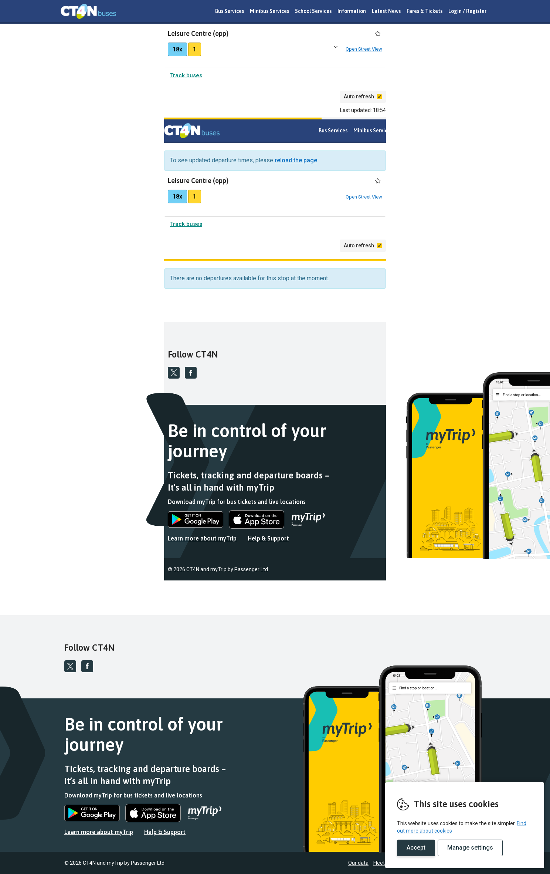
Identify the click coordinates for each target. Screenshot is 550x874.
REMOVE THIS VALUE (88, 11)
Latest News (386, 11)
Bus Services (229, 11)
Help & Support (268, 539)
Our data (462, 571)
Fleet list (486, 571)
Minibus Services (269, 11)
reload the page (296, 161)
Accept (416, 847)
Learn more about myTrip (202, 539)
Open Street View (364, 49)
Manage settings (470, 847)
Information (351, 11)
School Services (313, 11)
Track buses (186, 77)
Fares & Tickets (424, 11)
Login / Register (467, 11)
